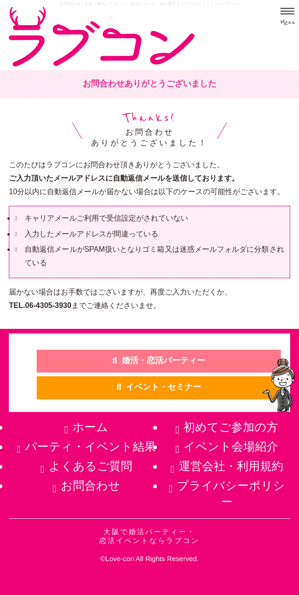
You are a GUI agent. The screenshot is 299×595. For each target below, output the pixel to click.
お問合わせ (90, 485)
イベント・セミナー (163, 387)
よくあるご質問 (90, 465)
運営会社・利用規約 (231, 465)
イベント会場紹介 (230, 446)
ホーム (90, 426)
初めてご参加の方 (230, 426)
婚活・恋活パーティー (163, 360)
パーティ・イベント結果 (90, 446)
